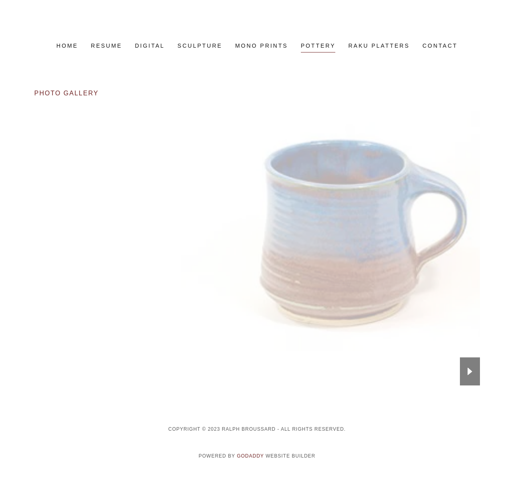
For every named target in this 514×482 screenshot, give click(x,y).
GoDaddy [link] (250, 456)
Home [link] (67, 45)
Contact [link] (440, 45)
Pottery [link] (318, 45)
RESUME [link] (106, 45)
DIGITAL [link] (150, 45)
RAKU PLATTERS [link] (378, 45)
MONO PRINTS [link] (261, 45)
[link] (257, 26)
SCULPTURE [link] (199, 45)
